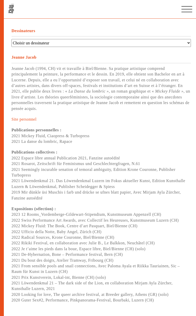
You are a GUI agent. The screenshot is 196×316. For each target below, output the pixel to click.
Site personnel (23, 119)
